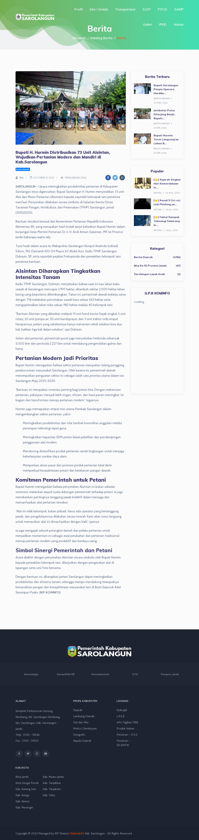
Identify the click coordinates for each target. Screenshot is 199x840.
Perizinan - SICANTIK (123, 743)
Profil (78, 9)
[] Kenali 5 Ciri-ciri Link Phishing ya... (167, 202)
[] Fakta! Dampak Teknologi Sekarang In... (167, 221)
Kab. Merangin (24, 807)
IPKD (162, 24)
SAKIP (179, 9)
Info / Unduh (99, 9)
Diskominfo (77, 833)
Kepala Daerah (82, 740)
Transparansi (125, 9)
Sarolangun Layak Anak (149, 274)
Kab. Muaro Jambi (53, 777)
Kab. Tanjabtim (52, 789)
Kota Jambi (22, 777)
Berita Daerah (143, 257)
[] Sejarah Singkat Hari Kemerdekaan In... (167, 183)
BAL (20, 177)
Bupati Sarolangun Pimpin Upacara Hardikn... (166, 89)
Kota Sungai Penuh (27, 783)
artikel (158, 192)
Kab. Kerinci (22, 801)
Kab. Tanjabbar (52, 783)
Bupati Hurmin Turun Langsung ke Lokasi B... (166, 139)
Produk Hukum (125, 728)
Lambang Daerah (83, 716)
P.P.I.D (162, 9)
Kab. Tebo (49, 795)
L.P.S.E (121, 716)
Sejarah (77, 710)
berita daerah (22, 169)
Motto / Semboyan (85, 728)
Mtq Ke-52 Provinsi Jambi (150, 265)
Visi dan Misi (80, 722)
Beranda (79, 38)
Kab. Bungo (22, 795)
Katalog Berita (101, 38)
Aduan (179, 24)
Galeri (147, 24)
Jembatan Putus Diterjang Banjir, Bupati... (164, 114)
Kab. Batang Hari (26, 789)
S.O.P (147, 9)
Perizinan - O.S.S (127, 734)
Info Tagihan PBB (127, 722)
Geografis (79, 734)
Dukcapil (122, 710)
